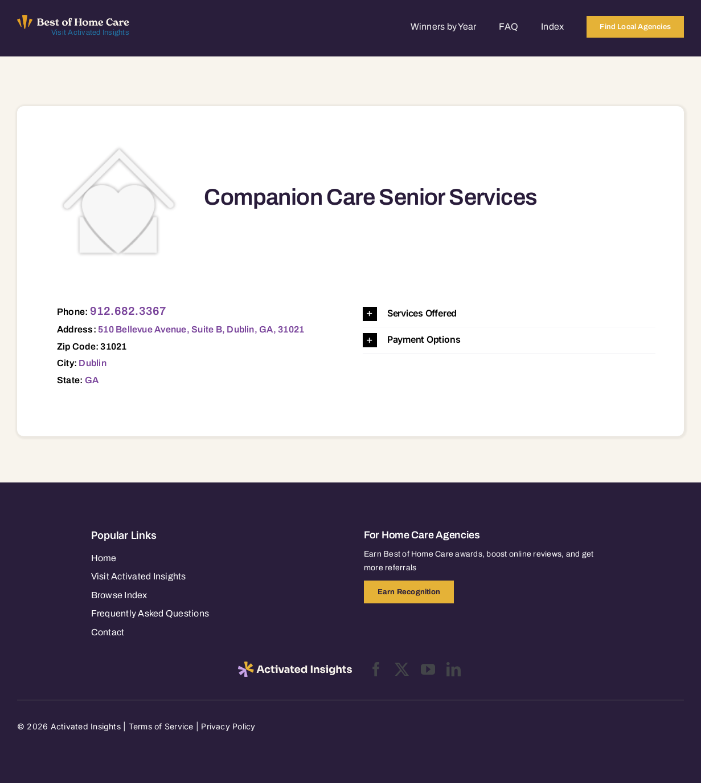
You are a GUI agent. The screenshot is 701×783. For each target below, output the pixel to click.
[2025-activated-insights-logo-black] (295, 666)
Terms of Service (161, 726)
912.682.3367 (128, 311)
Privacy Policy (228, 726)
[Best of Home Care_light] (73, 19)
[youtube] (428, 669)
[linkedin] (453, 669)
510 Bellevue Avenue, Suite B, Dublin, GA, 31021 (201, 329)
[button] (509, 314)
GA (92, 380)
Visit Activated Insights (90, 32)
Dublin (92, 363)
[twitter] (402, 669)
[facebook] (376, 669)
